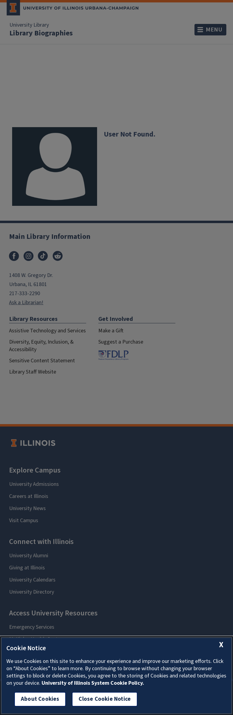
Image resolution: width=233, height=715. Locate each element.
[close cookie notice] (221, 645)
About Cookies (40, 699)
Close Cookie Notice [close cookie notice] (105, 699)
